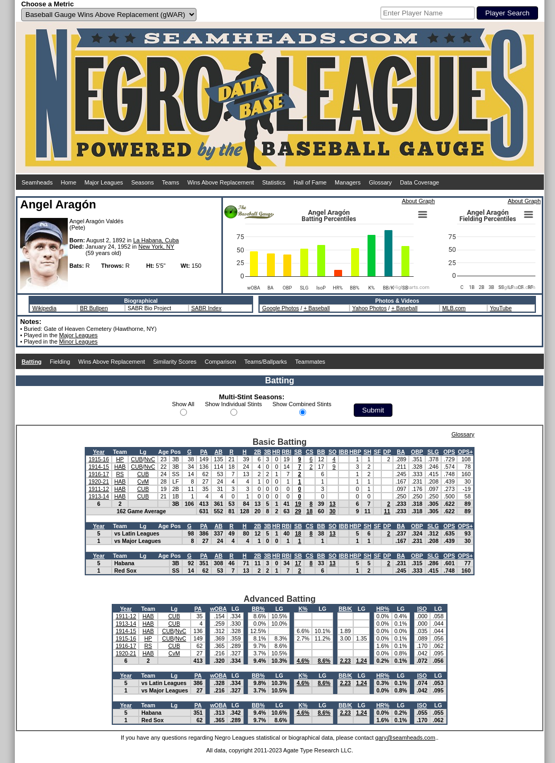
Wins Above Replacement (220, 182)
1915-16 (98, 459)
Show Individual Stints (233, 404)
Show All (183, 404)
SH (367, 452)
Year (98, 452)
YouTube (501, 308)
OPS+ (465, 452)
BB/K (345, 609)
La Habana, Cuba (155, 240)
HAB (120, 466)
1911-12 (98, 489)
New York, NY (156, 246)
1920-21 (98, 481)
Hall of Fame (309, 182)
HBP (355, 452)
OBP (417, 452)
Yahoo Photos (369, 308)
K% (303, 609)
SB (298, 452)
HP (120, 459)
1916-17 (98, 474)
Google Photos (280, 308)
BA (401, 452)
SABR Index (206, 308)
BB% (258, 609)
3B (267, 452)
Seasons (142, 182)
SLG (433, 452)
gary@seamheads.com (405, 737)
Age (163, 452)
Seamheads (37, 182)
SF (377, 452)
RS (120, 474)
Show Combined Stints (302, 404)
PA (204, 452)
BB (321, 452)
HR (276, 452)
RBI (286, 452)
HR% (382, 609)
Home (68, 182)
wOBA (218, 609)
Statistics (273, 182)
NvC (149, 459)
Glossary (380, 182)
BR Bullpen (94, 308)
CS (310, 452)
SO (332, 452)
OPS (449, 452)
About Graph (418, 201)
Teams (170, 182)
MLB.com (454, 308)
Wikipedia (44, 308)
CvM (143, 481)
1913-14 (98, 496)
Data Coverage (419, 182)
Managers (348, 182)
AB (218, 452)
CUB (136, 459)
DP (387, 452)
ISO (422, 609)
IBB (343, 452)
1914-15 (98, 466)
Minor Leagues (78, 341)
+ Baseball (316, 308)
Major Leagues (104, 182)
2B (257, 452)
